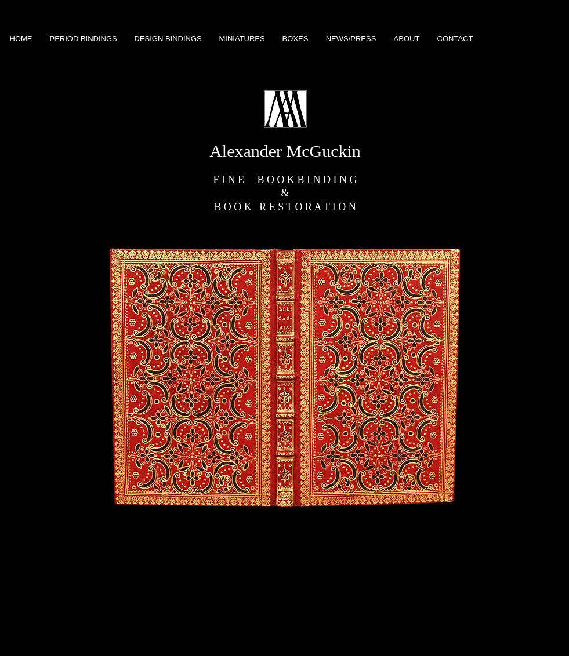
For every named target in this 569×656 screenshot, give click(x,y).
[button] (285, 378)
